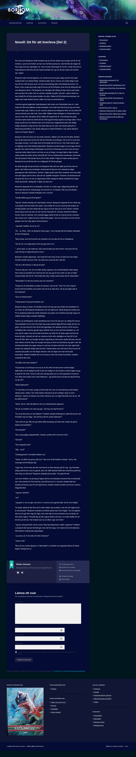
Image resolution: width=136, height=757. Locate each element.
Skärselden (77, 572)
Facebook (97, 695)
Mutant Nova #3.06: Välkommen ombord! (113, 115)
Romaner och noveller (68, 569)
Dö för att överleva (67, 572)
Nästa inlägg (65, 581)
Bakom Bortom (15, 24)
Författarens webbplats (22, 573)
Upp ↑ (127, 752)
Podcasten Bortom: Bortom (103, 701)
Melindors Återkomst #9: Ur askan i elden (113, 112)
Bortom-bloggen (18, 752)
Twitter (96, 708)
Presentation (104, 41)
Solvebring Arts (99, 731)
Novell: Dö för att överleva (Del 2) (45, 43)
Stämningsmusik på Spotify (103, 705)
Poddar (54, 24)
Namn (17, 631)
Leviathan (42, 24)
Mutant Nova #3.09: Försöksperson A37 (112, 86)
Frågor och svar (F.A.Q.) (59, 708)
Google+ (97, 698)
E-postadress (20, 640)
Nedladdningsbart (105, 47)
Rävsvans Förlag (100, 728)
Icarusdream (98, 721)
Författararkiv (18, 573)
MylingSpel (98, 725)
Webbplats (18, 649)
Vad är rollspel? (56, 718)
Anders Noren (117, 752)
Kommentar (19, 603)
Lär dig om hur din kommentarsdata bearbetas (71, 677)
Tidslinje (54, 695)
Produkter (103, 44)
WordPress (39, 752)
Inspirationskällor (105, 50)
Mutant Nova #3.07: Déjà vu (108, 109)
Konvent (54, 712)
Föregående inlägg (67, 578)
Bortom (30, 24)
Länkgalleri (55, 715)
